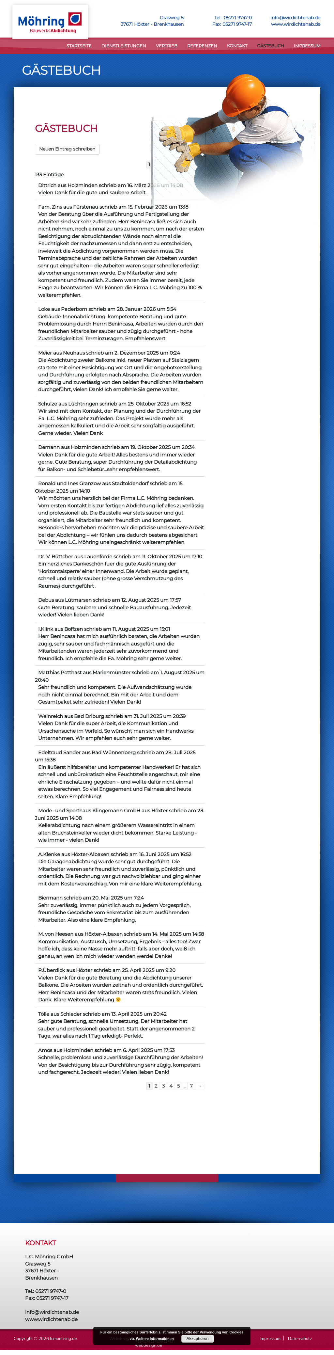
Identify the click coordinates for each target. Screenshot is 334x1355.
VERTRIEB (166, 45)
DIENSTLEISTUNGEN (123, 45)
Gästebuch (270, 45)
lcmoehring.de (63, 1339)
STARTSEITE (79, 45)
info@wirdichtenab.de (295, 18)
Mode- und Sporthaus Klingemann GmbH (89, 810)
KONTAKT (237, 45)
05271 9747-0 (238, 18)
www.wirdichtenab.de (295, 24)
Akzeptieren (198, 1338)
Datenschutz (300, 1339)
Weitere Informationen (155, 1339)
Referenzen (202, 45)
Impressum (307, 45)
